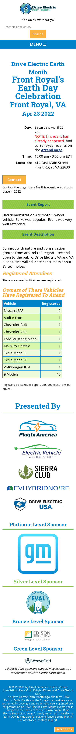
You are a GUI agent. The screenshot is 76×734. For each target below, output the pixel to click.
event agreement (51, 710)
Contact (14, 179)
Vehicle (10, 303)
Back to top (64, 729)
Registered (51, 303)
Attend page (51, 150)
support (52, 720)
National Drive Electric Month (54, 716)
